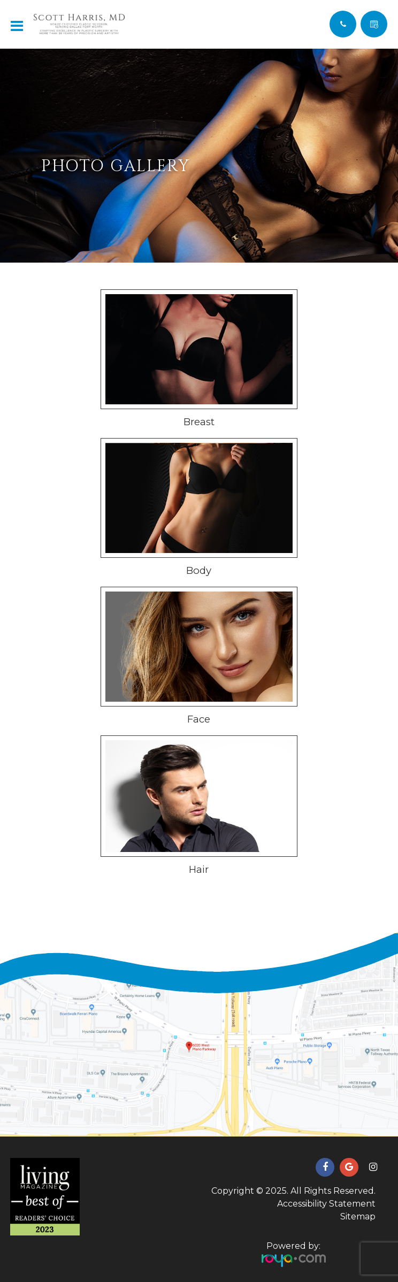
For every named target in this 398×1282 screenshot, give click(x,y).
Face (198, 719)
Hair (199, 869)
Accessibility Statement (326, 1204)
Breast (199, 422)
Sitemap (358, 1216)
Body (198, 570)
